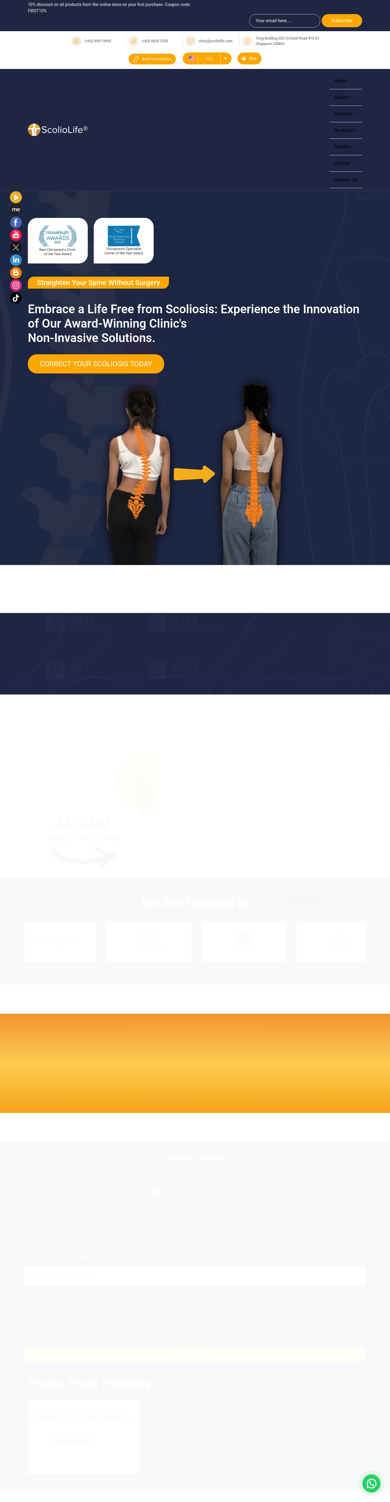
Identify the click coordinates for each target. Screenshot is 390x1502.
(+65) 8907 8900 (98, 41)
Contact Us (346, 180)
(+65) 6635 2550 (155, 41)
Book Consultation (152, 59)
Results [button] (342, 147)
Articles (342, 163)
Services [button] (343, 114)
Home (340, 81)
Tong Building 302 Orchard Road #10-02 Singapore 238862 (287, 41)
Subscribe (342, 20)
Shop (249, 58)
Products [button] (343, 130)
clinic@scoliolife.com (216, 41)
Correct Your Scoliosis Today (96, 364)
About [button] (340, 97)
